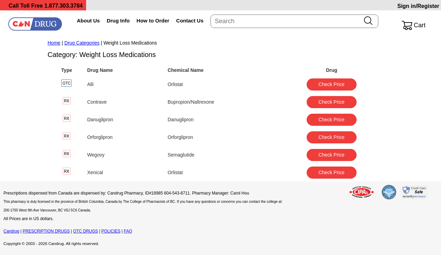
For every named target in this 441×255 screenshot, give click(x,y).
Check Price (331, 84)
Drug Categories (82, 43)
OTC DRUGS (85, 231)
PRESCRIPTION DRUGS (46, 231)
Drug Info (118, 20)
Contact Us (189, 20)
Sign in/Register (418, 6)
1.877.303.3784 (63, 6)
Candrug (11, 231)
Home (54, 43)
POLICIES (110, 231)
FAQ (128, 231)
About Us (88, 20)
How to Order (152, 20)
